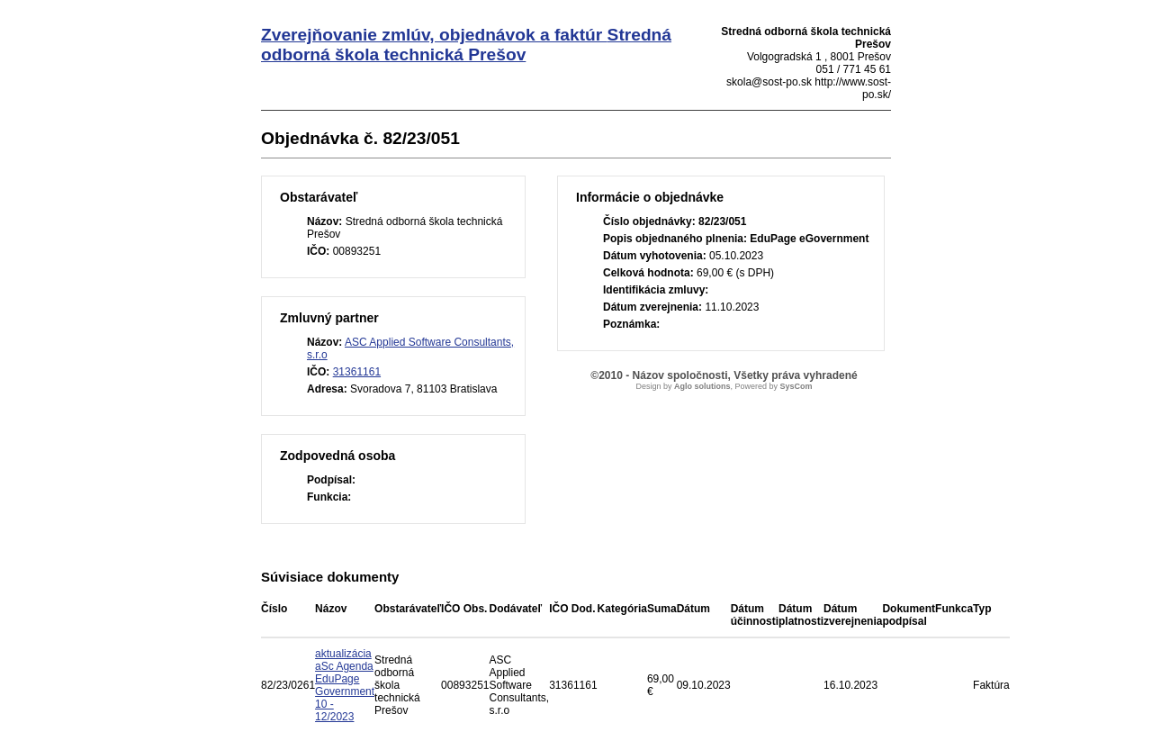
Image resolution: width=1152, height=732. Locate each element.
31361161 (357, 372)
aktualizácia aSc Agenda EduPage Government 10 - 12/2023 (344, 685)
